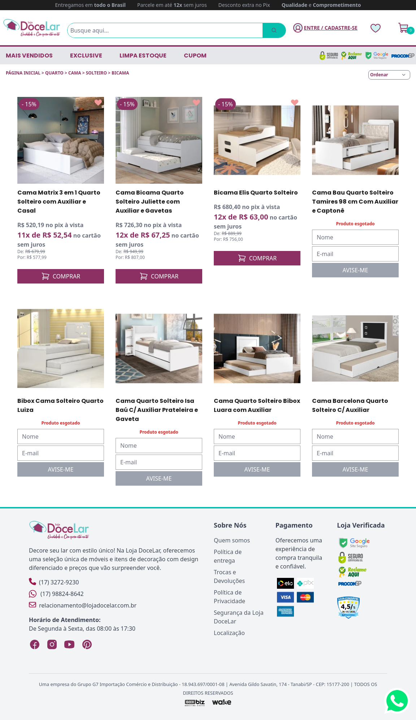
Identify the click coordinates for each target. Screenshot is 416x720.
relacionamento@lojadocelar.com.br (82, 605)
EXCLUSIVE (86, 55)
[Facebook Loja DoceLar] (34, 644)
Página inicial (23, 73)
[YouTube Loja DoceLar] (69, 644)
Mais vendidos (29, 55)
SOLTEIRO (96, 73)
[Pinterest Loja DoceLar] (86, 644)
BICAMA (120, 73)
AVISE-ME (355, 270)
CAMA (74, 73)
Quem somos (232, 540)
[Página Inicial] (32, 27)
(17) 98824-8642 (56, 593)
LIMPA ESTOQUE (143, 55)
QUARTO (54, 73)
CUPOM (195, 55)
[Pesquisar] (272, 30)
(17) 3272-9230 (54, 582)
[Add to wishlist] (98, 102)
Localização (229, 633)
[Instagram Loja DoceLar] (52, 644)
